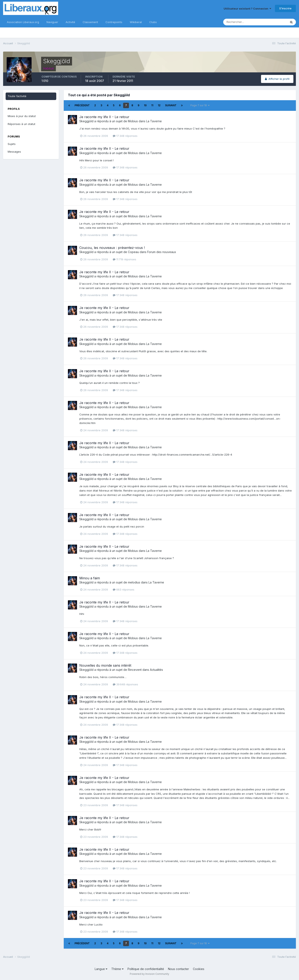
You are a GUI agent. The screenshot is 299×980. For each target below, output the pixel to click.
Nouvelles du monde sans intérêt (105, 665)
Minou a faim (89, 578)
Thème (117, 969)
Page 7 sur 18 (200, 105)
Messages (14, 151)
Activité (70, 22)
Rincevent (135, 669)
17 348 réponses (125, 135)
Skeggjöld (86, 121)
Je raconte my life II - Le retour (104, 117)
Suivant (170, 105)
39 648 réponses (125, 684)
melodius (134, 582)
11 (152, 105)
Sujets (12, 144)
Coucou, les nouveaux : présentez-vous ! (112, 248)
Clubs (153, 22)
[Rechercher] (241, 22)
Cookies (198, 969)
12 (159, 105)
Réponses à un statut (21, 124)
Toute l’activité (17, 96)
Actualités (156, 669)
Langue (101, 969)
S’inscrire (285, 8)
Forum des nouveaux (161, 252)
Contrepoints (113, 22)
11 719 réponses (124, 259)
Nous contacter (178, 969)
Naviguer (52, 22)
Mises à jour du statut (22, 116)
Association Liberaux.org (23, 22)
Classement (90, 22)
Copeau (133, 252)
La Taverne (154, 121)
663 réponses (123, 589)
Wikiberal (136, 22)
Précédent (82, 105)
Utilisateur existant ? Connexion (247, 8)
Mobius (133, 121)
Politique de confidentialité (145, 969)
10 (145, 105)
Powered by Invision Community (149, 973)
